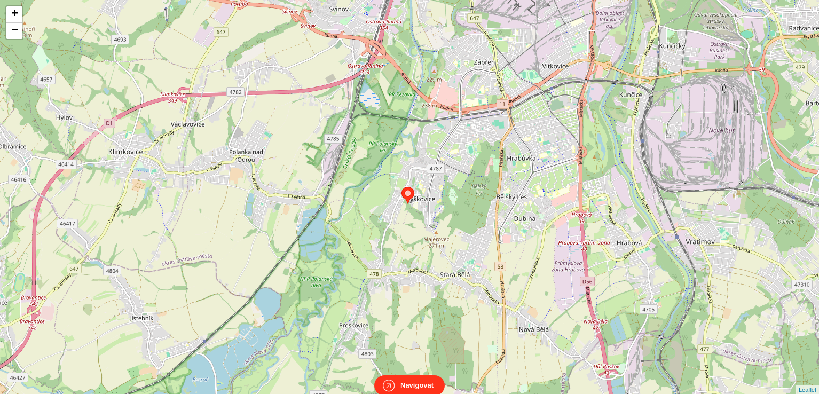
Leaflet (807, 380)
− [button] (14, 31)
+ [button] (14, 14)
